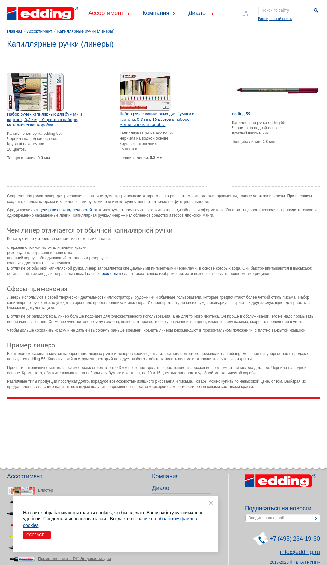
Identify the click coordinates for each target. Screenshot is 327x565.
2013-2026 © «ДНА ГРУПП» (295, 562)
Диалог (198, 13)
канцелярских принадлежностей (63, 210)
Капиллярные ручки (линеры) (86, 31)
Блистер (45, 490)
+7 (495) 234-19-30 (294, 538)
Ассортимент (106, 13)
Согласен (37, 535)
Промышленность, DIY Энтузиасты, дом (74, 559)
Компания (156, 13)
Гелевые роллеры (101, 273)
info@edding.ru (300, 552)
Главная (14, 31)
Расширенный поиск (275, 18)
